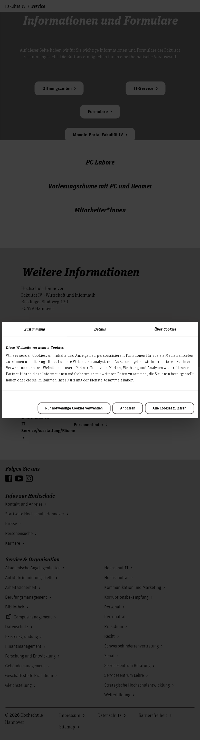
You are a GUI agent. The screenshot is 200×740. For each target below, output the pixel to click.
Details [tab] (100, 328)
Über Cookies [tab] (165, 328)
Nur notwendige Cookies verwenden (74, 408)
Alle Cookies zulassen (169, 408)
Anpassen (127, 408)
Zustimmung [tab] (34, 328)
